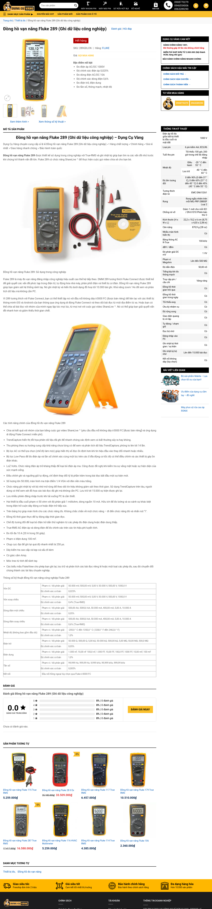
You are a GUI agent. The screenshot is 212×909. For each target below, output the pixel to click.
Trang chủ (8, 20)
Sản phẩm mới (65, 14)
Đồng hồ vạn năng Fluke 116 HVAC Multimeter (59, 842)
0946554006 (181, 5)
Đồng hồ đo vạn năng (29, 871)
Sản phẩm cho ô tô (86, 14)
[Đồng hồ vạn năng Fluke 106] (138, 820)
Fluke (105, 48)
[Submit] (75, 5)
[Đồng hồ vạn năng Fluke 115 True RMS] (21, 770)
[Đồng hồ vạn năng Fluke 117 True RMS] (99, 770)
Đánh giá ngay (140, 709)
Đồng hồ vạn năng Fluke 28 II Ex (58, 790)
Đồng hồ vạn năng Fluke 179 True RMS (137, 791)
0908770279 (181, 2)
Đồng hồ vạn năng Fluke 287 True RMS (20, 842)
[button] (19, 14)
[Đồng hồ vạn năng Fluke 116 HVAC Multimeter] (60, 820)
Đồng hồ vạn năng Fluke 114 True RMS (98, 842)
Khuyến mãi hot (45, 14)
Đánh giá (116, 28)
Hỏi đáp (127, 28)
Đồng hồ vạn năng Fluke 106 (134, 840)
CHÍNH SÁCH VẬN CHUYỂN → (177, 79)
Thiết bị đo (20, 20)
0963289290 (181, 9)
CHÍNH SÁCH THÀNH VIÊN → (176, 84)
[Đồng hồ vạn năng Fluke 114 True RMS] (99, 820)
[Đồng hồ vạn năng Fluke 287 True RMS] (21, 820)
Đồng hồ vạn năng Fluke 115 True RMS (20, 791)
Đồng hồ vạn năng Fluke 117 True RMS (98, 791)
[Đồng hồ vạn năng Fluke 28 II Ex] (60, 770)
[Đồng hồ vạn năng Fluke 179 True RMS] (138, 770)
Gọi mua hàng (86, 55)
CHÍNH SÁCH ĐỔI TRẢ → (174, 74)
